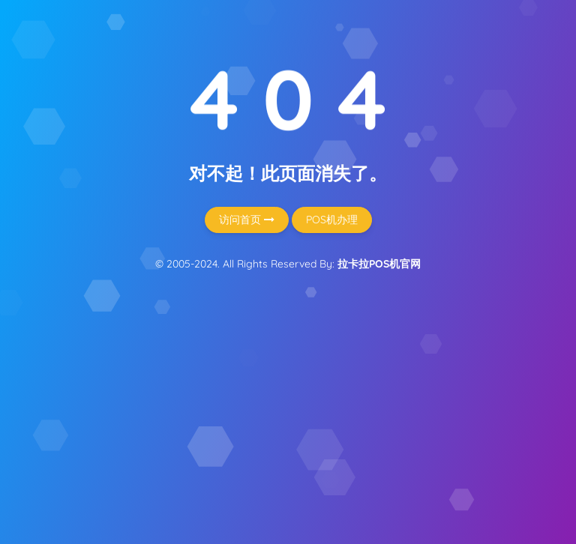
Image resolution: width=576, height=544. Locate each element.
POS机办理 (332, 219)
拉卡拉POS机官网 (379, 264)
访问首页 (246, 219)
